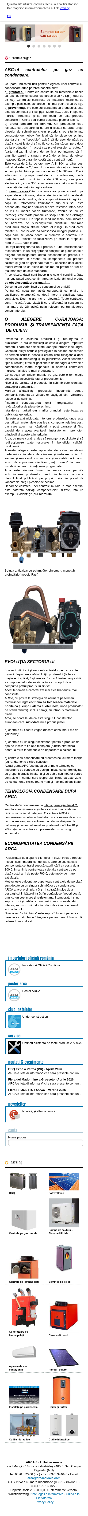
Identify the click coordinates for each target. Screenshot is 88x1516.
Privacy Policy (44, 1502)
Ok (9, 16)
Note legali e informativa (47, 1494)
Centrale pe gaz (21, 58)
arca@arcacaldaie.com (44, 1478)
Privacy (64, 8)
